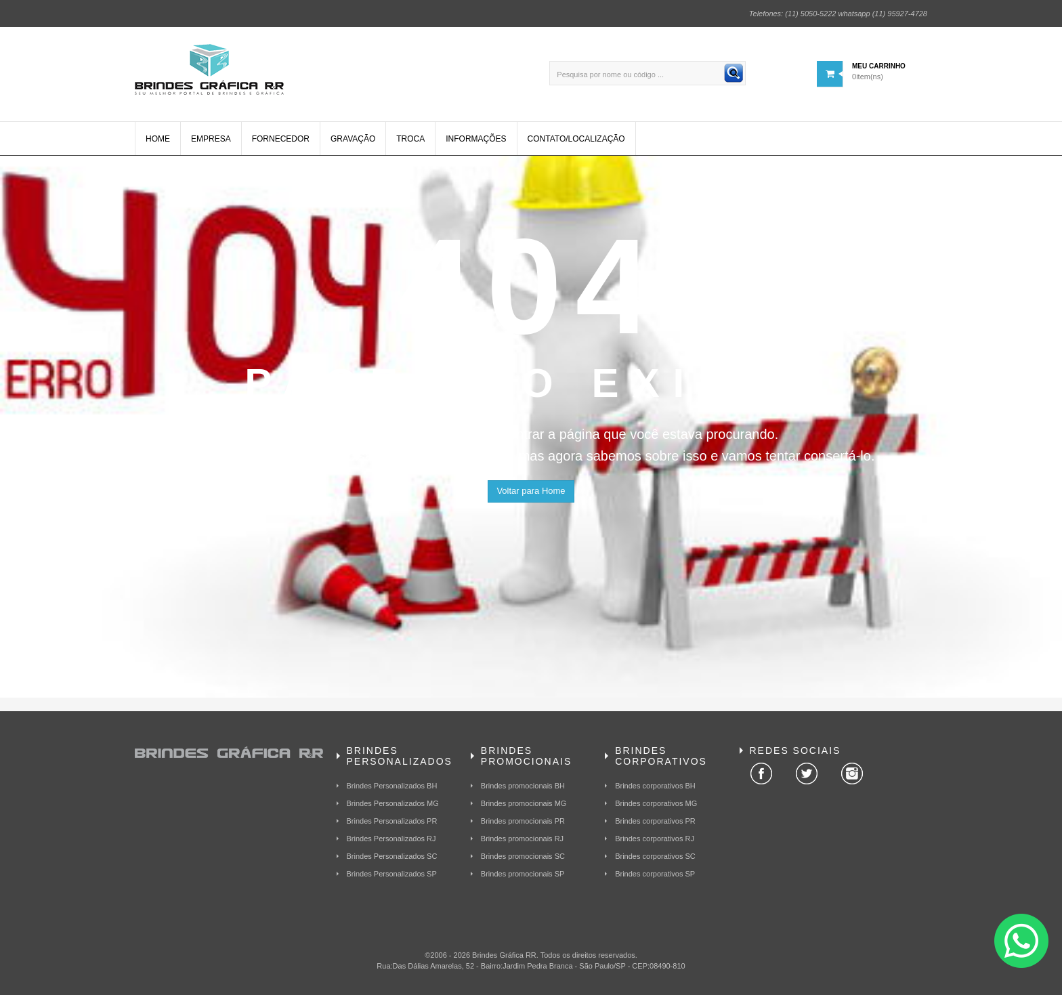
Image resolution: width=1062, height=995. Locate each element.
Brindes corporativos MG (656, 803)
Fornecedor (281, 139)
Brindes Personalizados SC (392, 856)
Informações (476, 139)
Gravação (353, 139)
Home (158, 139)
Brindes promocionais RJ (522, 838)
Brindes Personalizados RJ (391, 838)
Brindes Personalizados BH (392, 786)
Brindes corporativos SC (655, 856)
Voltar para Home (530, 491)
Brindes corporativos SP (655, 874)
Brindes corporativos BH (655, 786)
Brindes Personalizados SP (392, 874)
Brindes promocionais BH (523, 786)
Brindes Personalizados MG (393, 803)
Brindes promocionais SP (523, 874)
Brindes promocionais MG (524, 803)
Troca (410, 139)
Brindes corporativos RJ (654, 838)
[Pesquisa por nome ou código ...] (647, 73)
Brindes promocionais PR (523, 821)
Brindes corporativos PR (655, 821)
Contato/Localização (576, 139)
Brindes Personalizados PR (392, 821)
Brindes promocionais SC (523, 856)
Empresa (211, 139)
